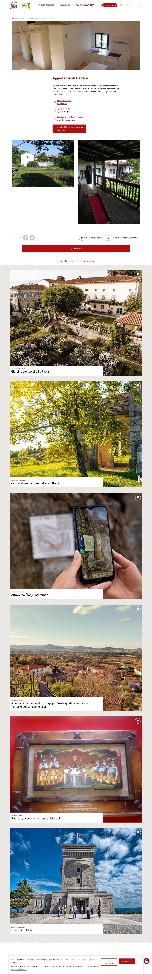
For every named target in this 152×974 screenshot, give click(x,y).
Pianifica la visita (20, 18)
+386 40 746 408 (63, 111)
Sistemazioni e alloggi (33, 18)
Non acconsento (109, 962)
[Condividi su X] (32, 238)
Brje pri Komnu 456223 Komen (64, 102)
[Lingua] (140, 5)
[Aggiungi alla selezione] (91, 238)
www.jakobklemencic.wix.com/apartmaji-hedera (70, 129)
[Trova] (131, 5)
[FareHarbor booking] (146, 961)
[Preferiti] (121, 5)
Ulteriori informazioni (19, 969)
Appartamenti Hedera (48, 18)
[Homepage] (14, 5)
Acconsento (127, 961)
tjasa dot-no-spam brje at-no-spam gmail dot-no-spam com (70, 118)
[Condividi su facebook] (25, 238)
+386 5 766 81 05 (63, 108)
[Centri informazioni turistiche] (126, 5)
